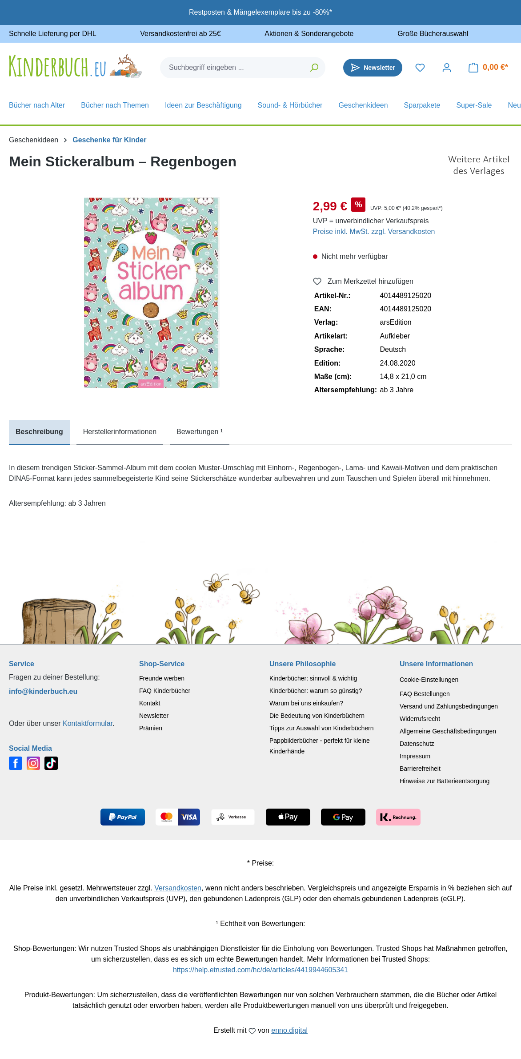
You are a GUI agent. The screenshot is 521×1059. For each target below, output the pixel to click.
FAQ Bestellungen (425, 693)
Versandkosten (177, 888)
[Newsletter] (372, 68)
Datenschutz (417, 743)
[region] (152, 292)
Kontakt (149, 703)
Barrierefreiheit (420, 768)
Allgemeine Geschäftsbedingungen (448, 731)
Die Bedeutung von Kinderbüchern (317, 715)
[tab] (39, 432)
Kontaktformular (87, 723)
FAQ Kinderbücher (164, 690)
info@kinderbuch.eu (43, 691)
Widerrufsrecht (420, 718)
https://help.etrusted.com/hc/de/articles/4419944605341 (260, 970)
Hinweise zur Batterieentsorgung (444, 781)
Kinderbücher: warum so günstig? (315, 690)
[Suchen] (314, 67)
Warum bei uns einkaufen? (306, 703)
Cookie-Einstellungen (429, 679)
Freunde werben (161, 678)
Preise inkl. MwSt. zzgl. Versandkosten (374, 231)
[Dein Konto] (446, 67)
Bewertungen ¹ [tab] (199, 431)
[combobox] (232, 67)
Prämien (150, 728)
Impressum (415, 756)
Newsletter (153, 715)
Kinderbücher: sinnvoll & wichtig (313, 678)
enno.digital (289, 1030)
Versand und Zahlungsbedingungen (449, 706)
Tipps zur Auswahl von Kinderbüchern (321, 728)
